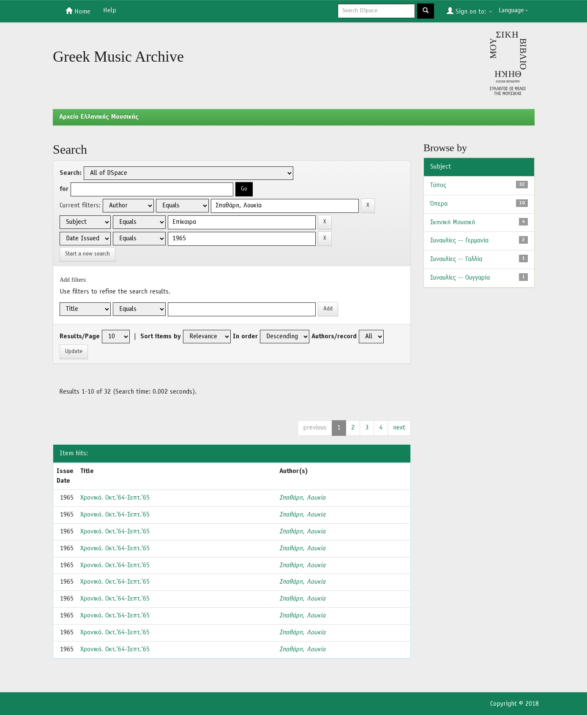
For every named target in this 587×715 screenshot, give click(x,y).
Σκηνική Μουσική (452, 222)
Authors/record (334, 336)
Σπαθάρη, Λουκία (302, 498)
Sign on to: (469, 11)
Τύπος (438, 185)
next (399, 427)
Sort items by (160, 336)
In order (245, 336)
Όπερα (439, 204)
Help (109, 10)
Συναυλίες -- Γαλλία (456, 259)
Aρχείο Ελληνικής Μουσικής (99, 117)
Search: (71, 173)
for (64, 189)
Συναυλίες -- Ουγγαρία (460, 278)
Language (513, 10)
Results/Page (80, 336)
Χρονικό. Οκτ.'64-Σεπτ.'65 (115, 498)
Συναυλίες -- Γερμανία (459, 240)
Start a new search (87, 254)
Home (78, 11)
